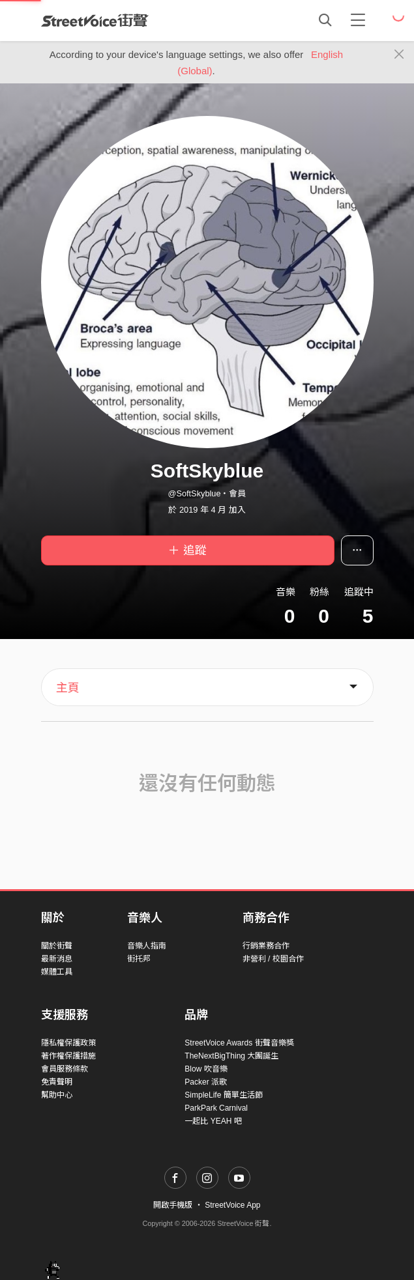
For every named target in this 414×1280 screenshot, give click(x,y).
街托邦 (139, 958)
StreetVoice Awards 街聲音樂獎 (239, 1042)
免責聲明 (56, 1082)
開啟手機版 (172, 1205)
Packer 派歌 (206, 1082)
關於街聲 (56, 945)
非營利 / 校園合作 (273, 958)
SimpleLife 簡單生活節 (223, 1095)
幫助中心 (56, 1095)
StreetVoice (95, 20)
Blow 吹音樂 (206, 1069)
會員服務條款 (64, 1069)
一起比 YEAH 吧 (213, 1121)
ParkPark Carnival (216, 1108)
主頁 (68, 687)
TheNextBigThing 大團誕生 (231, 1055)
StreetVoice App (232, 1205)
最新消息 (56, 958)
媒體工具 (56, 971)
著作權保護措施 (68, 1055)
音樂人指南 (146, 945)
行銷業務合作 (266, 945)
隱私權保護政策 (68, 1042)
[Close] (399, 55)
